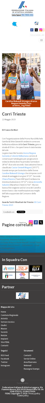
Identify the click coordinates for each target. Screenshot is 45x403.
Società (4, 332)
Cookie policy (22, 395)
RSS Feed (5, 355)
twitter (36, 29)
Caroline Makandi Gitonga (13, 173)
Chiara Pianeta (8, 179)
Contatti (4, 345)
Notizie (4, 335)
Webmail (27, 365)
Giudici (4, 325)
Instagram (5, 365)
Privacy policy (34, 393)
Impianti (4, 339)
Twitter (4, 362)
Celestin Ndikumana (19, 156)
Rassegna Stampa (31, 369)
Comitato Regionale (9, 315)
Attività (4, 318)
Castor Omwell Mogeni (21, 167)
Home (3, 312)
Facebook (5, 359)
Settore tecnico (7, 322)
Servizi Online (30, 359)
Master (4, 329)
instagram (40, 29)
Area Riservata (30, 362)
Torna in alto (22, 383)
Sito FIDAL (5, 342)
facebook (31, 29)
